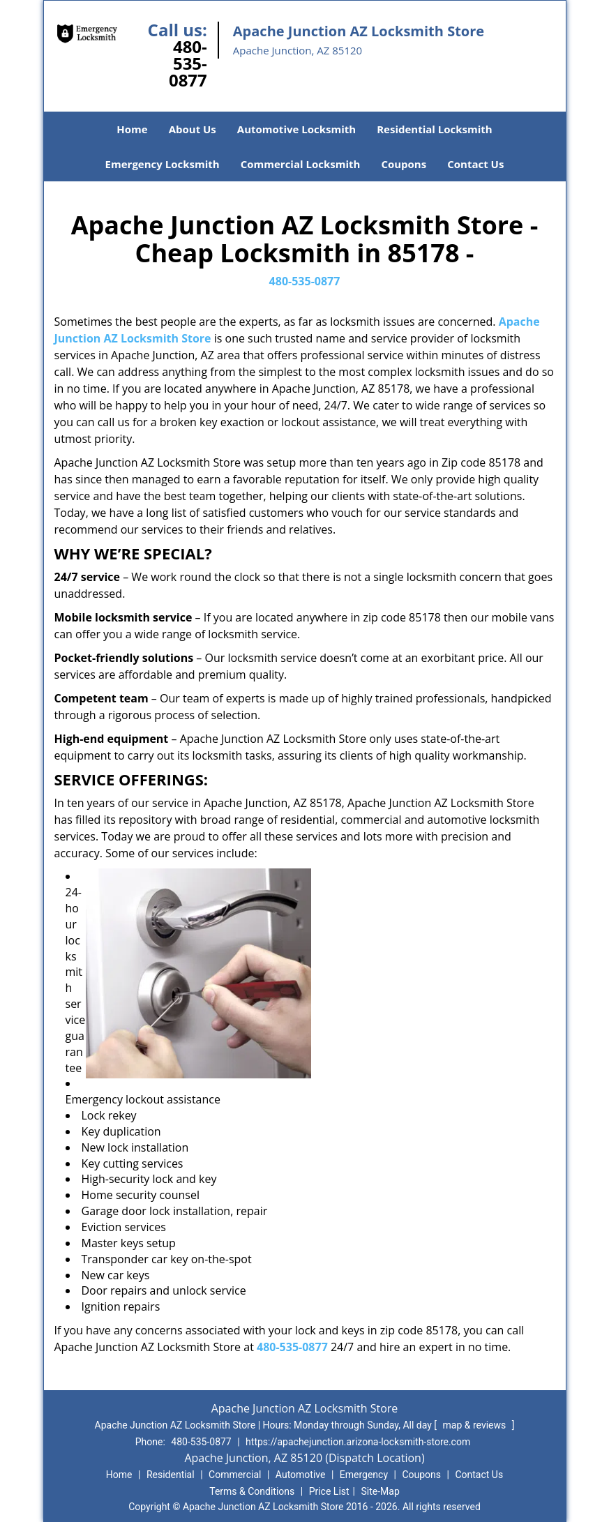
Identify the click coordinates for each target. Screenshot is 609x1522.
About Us (192, 129)
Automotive (301, 1474)
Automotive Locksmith (296, 129)
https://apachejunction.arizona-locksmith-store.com (358, 1441)
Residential (170, 1474)
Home (131, 129)
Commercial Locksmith (301, 164)
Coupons (403, 164)
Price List (329, 1491)
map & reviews (476, 1425)
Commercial (235, 1474)
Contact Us (475, 164)
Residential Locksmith (435, 129)
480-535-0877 (188, 63)
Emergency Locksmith (162, 164)
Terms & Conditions (251, 1491)
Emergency (364, 1474)
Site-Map (380, 1491)
